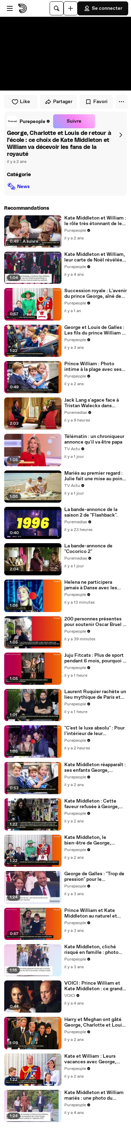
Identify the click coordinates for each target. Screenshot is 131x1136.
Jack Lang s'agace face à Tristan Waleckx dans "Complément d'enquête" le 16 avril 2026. (95, 403)
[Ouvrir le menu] (9, 8)
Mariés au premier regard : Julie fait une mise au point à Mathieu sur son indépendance (94, 476)
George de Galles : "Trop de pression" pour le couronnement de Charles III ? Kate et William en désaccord (94, 876)
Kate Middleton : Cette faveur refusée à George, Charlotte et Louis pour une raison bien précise (95, 804)
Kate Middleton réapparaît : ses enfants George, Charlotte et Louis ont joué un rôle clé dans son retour (95, 767)
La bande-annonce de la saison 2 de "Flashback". (91, 512)
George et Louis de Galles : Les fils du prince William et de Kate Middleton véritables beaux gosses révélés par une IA (95, 330)
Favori (96, 101)
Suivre (74, 121)
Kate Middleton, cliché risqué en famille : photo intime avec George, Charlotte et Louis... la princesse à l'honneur (91, 949)
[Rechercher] (57, 8)
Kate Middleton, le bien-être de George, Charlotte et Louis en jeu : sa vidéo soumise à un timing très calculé (93, 840)
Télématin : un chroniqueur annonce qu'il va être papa (94, 439)
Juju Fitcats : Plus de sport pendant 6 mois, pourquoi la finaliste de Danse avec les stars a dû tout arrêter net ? (95, 658)
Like (21, 101)
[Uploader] (71, 8)
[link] (28, 121)
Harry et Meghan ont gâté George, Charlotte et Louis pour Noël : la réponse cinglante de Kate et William (94, 1022)
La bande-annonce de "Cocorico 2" (88, 548)
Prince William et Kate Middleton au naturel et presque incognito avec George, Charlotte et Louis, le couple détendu (95, 913)
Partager (58, 101)
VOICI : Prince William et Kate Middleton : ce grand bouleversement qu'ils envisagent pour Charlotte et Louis (93, 986)
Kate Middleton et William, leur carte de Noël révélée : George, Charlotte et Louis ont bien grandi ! (94, 257)
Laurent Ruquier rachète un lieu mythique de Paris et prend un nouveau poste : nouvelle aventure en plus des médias (95, 694)
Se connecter (102, 8)
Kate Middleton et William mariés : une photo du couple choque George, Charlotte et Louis (94, 1095)
